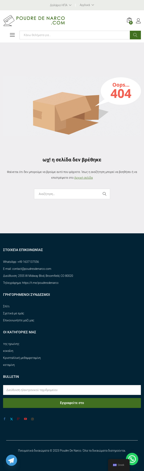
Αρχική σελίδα (83, 177)
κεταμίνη (9, 364)
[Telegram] (11, 460)
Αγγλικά (85, 5)
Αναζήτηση (135, 35)
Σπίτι (6, 306)
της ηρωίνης (11, 343)
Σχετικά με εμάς (13, 313)
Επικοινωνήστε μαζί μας (18, 320)
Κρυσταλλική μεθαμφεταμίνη (22, 357)
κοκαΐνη (8, 350)
